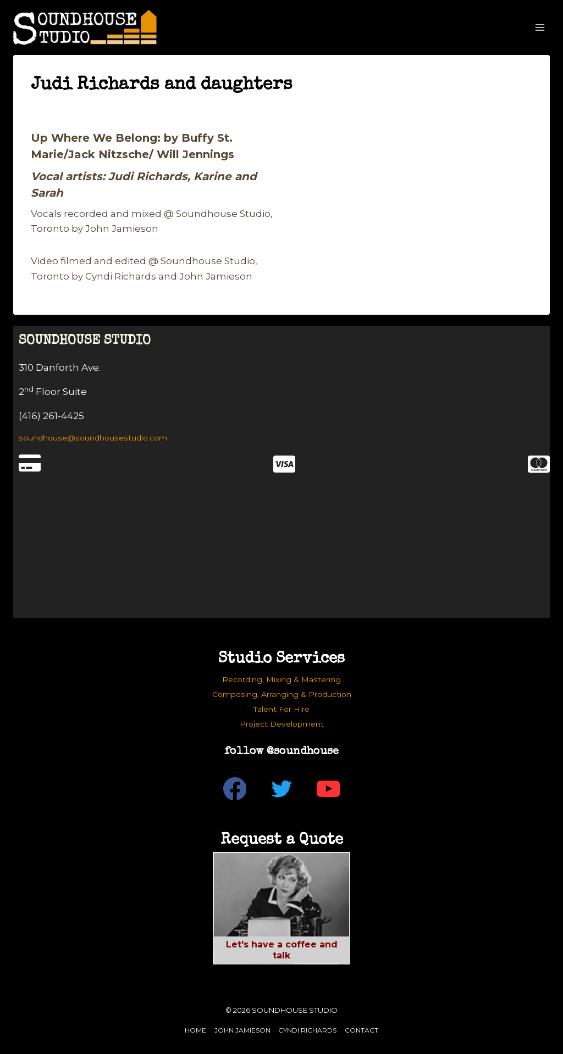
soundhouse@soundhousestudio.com (93, 437)
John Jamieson (242, 1030)
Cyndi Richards (307, 1030)
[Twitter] (281, 789)
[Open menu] (539, 27)
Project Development (282, 724)
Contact (361, 1030)
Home (195, 1030)
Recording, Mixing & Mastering (281, 679)
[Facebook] (235, 789)
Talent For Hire (281, 709)
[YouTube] (328, 789)
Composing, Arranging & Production (281, 694)
